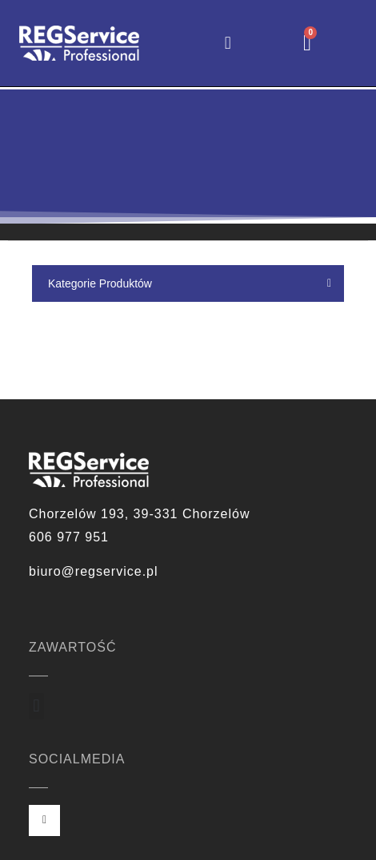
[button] (227, 43)
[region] (188, 156)
